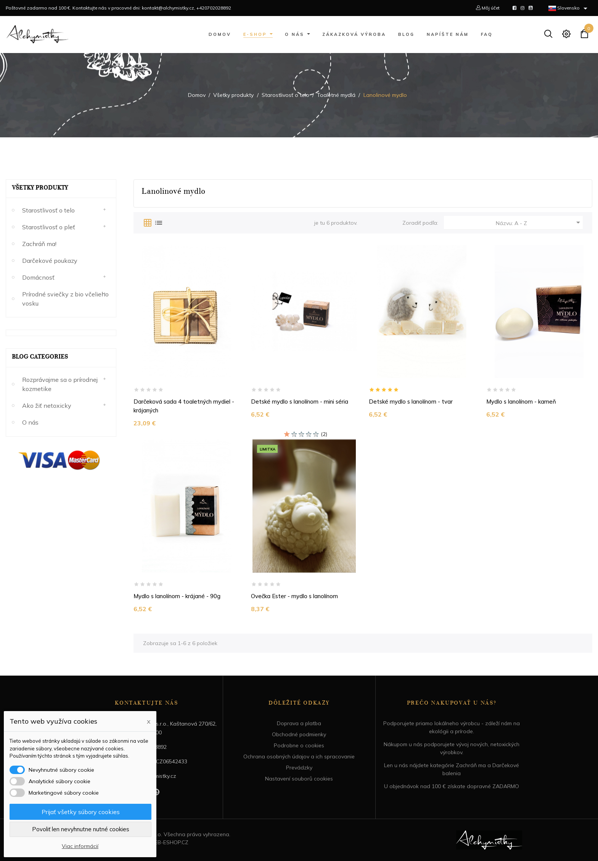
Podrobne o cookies (299, 745)
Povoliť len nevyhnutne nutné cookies (80, 829)
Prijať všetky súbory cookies (81, 812)
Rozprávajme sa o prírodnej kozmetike (60, 384)
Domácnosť (38, 277)
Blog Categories (40, 357)
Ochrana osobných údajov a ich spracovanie (299, 756)
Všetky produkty (40, 188)
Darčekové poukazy (49, 260)
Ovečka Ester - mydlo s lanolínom (294, 596)
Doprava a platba (299, 723)
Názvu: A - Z (539, 222)
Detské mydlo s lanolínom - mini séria (299, 401)
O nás (30, 422)
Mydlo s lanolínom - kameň (521, 401)
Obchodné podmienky (299, 734)
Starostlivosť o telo (48, 210)
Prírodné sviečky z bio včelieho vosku (65, 298)
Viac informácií (80, 846)
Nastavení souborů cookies (299, 778)
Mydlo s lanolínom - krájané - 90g (176, 596)
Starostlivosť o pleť (48, 227)
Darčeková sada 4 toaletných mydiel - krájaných (183, 406)
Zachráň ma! (39, 244)
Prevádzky (299, 767)
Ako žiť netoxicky (46, 405)
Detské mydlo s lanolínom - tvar (411, 401)
